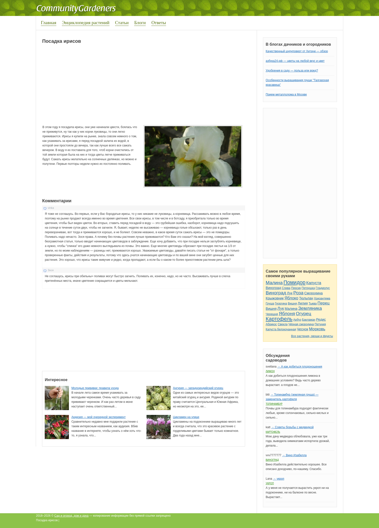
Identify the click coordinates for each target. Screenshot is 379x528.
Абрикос (271, 324)
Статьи (122, 22)
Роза (298, 292)
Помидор (295, 282)
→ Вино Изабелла (294, 455)
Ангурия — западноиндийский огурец (198, 388)
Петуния (320, 324)
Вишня (292, 303)
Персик (296, 288)
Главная (48, 22)
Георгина (281, 303)
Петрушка (308, 288)
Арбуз (297, 319)
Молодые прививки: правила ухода (95, 388)
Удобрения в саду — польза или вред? (292, 70)
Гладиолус (323, 288)
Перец (324, 303)
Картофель (279, 319)
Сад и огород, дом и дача (71, 515)
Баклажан (308, 319)
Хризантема (322, 298)
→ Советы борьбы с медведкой (292, 427)
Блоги (140, 22)
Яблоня (287, 313)
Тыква (313, 303)
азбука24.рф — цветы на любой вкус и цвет (295, 61)
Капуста (313, 283)
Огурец (303, 313)
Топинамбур (274, 404)
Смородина (313, 293)
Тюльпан (306, 298)
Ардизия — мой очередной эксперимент (98, 417)
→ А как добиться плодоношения (299, 366)
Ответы (158, 22)
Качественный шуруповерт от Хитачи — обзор (297, 51)
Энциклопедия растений (85, 22)
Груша (270, 303)
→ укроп (278, 478)
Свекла (283, 324)
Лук (289, 293)
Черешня (272, 314)
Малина (274, 282)
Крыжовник (275, 298)
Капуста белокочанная (281, 329)
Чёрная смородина (301, 324)
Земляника (310, 308)
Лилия (303, 303)
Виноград (273, 288)
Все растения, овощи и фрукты (312, 336)
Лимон (270, 371)
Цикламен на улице (186, 417)
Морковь (317, 329)
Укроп (270, 483)
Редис (321, 319)
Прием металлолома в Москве (286, 94)
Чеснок (302, 329)
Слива (286, 288)
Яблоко (291, 298)
